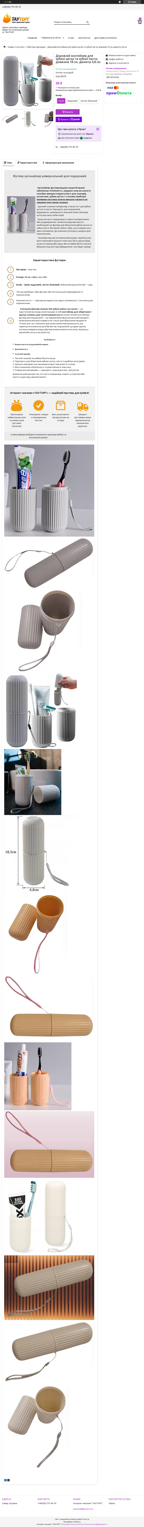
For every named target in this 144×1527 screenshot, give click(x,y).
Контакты (84, 38)
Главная (32, 38)
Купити (69, 112)
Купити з (70, 119)
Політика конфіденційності (96, 1524)
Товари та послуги (15, 47)
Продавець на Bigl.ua (72, 1522)
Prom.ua (85, 1519)
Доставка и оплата (105, 38)
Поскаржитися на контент (73, 1524)
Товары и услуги (51, 38)
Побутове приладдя (36, 47)
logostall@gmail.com (83, 1509)
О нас (71, 38)
